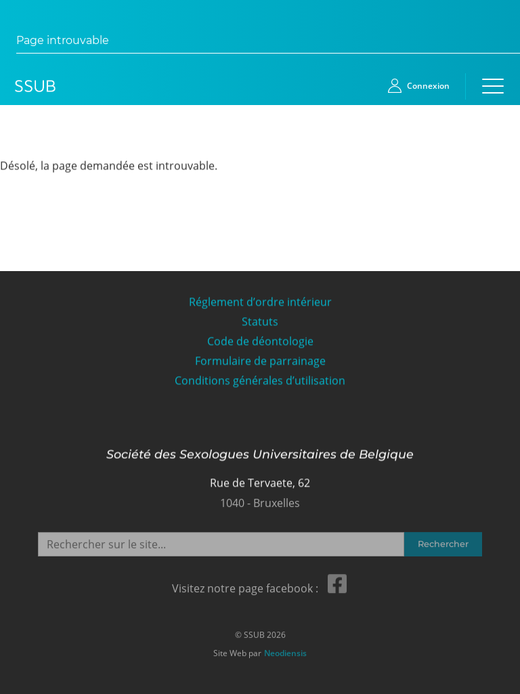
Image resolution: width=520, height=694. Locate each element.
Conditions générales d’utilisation (260, 380)
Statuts (260, 321)
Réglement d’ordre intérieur (260, 302)
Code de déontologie (260, 341)
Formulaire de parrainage (260, 361)
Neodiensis (285, 652)
